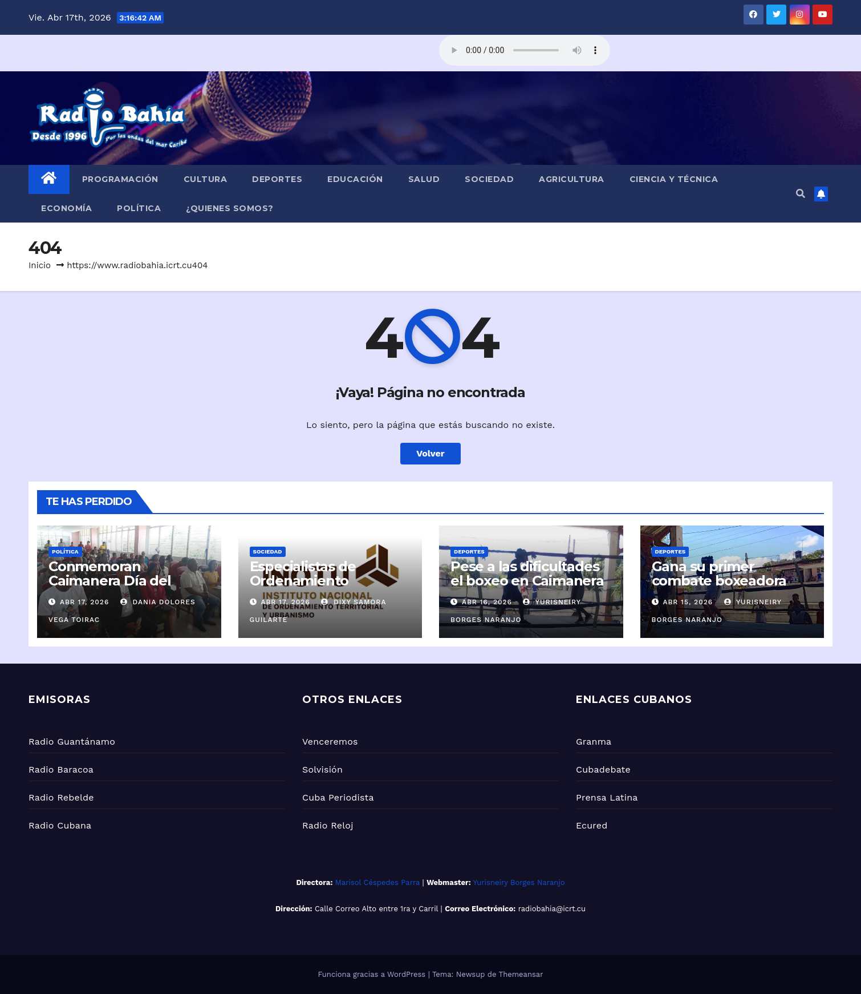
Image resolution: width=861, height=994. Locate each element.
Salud (424, 179)
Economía (66, 208)
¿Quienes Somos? (230, 208)
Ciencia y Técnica (673, 179)
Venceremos (330, 741)
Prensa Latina (607, 797)
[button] (800, 193)
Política (139, 208)
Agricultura (571, 179)
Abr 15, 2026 (688, 602)
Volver (430, 453)
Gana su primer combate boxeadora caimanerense (719, 580)
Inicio (40, 265)
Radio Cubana (60, 825)
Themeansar (521, 974)
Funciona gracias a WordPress (373, 974)
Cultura (206, 179)
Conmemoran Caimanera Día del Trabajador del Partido (123, 580)
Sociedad (489, 179)
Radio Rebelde (61, 797)
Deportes (277, 179)
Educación (355, 179)
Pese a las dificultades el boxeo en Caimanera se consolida (527, 580)
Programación (120, 179)
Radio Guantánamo (72, 741)
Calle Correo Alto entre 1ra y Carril (376, 908)
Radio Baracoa (61, 769)
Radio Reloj (328, 825)
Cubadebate (603, 769)
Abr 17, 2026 (84, 602)
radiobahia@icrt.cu (552, 908)
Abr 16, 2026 (487, 602)
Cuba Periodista (338, 797)
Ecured (591, 825)
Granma (593, 741)
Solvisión (322, 769)
